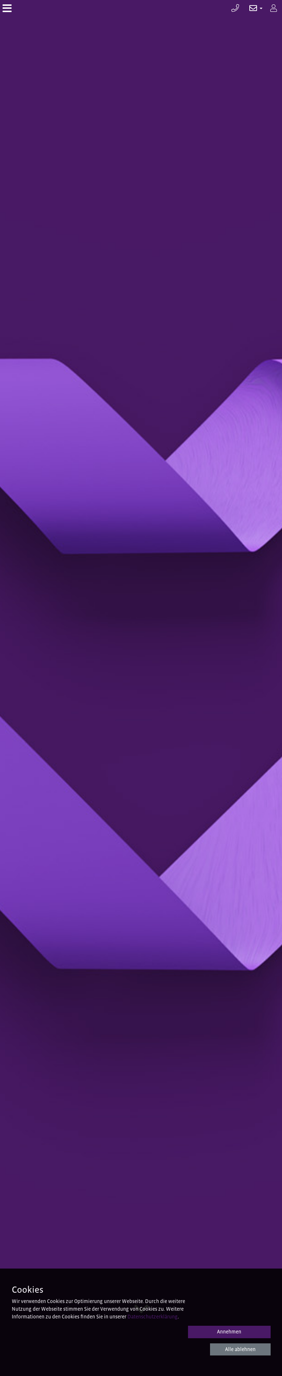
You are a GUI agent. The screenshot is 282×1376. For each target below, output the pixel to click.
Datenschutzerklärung (152, 1317)
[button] (252, 8)
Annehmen (229, 1332)
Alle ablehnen (240, 1349)
